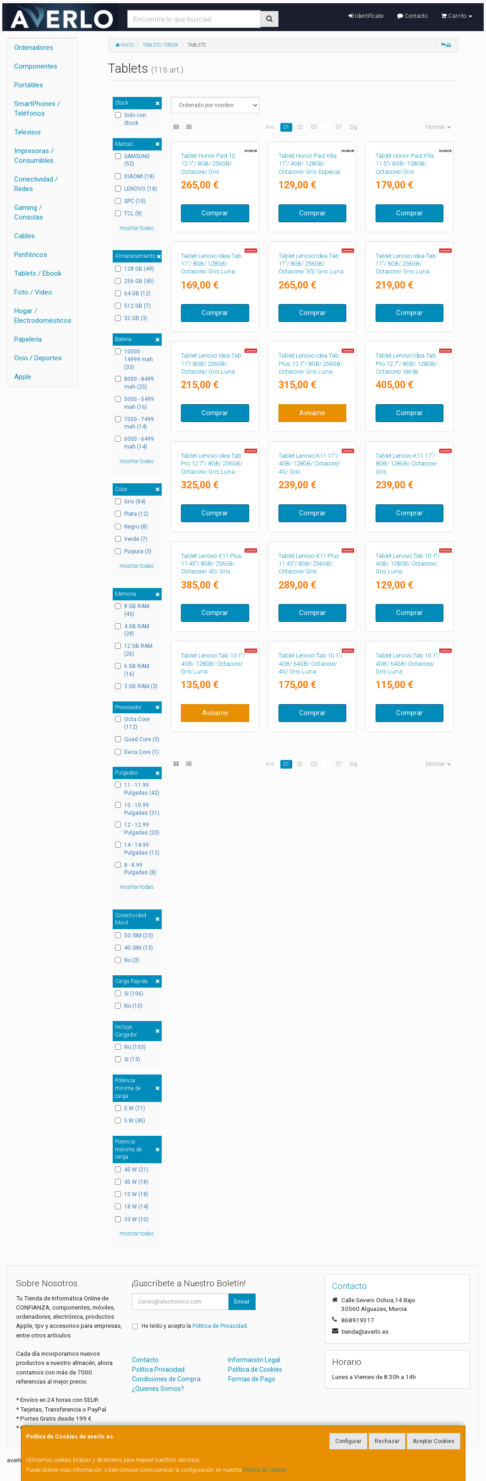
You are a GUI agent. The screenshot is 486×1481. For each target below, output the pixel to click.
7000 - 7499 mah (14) (134, 423)
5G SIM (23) (134, 935)
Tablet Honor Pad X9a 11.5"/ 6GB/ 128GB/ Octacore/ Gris (405, 229)
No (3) (127, 960)
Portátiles (28, 85)
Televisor (27, 132)
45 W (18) (131, 1182)
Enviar (242, 1302)
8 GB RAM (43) (132, 610)
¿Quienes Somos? (158, 1388)
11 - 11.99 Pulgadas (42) (137, 789)
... (326, 127)
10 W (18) (131, 1194)
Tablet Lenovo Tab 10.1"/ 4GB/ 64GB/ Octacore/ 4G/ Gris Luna (310, 1059)
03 (314, 127)
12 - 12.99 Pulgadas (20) (137, 829)
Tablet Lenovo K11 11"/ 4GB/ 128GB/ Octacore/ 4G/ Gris (309, 727)
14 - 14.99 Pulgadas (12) (137, 849)
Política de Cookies (265, 1470)
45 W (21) (131, 1169)
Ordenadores (33, 47)
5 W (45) (130, 1120)
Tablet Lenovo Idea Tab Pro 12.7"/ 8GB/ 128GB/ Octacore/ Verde (406, 561)
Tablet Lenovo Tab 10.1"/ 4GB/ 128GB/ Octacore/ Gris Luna (408, 893)
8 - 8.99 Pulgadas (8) (135, 869)
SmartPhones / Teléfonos (37, 109)
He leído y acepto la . (195, 1326)
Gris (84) (130, 501)
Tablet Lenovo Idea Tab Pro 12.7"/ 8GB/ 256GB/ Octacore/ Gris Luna (211, 727)
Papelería (28, 339)
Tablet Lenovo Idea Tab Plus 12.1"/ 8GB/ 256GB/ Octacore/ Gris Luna (310, 561)
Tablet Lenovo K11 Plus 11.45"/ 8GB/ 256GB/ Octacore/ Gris (308, 893)
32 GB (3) (131, 318)
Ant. (271, 127)
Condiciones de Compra (166, 1379)
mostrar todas (137, 228)
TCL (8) (128, 213)
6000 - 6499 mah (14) (134, 443)
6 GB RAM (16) (132, 670)
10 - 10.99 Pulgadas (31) (137, 809)
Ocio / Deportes (38, 358)
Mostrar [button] (438, 127)
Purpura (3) (133, 551)
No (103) (130, 1047)
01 (286, 127)
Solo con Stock (130, 119)
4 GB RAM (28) (132, 630)
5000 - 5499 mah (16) (134, 403)
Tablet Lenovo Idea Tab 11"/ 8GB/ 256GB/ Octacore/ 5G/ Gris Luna (311, 395)
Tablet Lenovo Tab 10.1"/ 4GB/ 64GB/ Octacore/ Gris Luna (408, 1059)
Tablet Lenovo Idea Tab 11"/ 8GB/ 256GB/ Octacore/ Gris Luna (406, 395)
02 (300, 127)
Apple (22, 377)
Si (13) (127, 1059)
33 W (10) (131, 1219)
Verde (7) (131, 539)
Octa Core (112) (132, 723)
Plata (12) (131, 514)
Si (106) (129, 993)
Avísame (312, 611)
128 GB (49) (134, 269)
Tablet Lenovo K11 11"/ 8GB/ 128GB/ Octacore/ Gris (406, 727)
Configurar (348, 1441)
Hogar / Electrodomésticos (42, 316)
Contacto (412, 15)
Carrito (456, 15)
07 (339, 127)
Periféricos (30, 255)
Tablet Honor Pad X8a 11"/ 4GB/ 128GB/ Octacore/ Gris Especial (309, 229)
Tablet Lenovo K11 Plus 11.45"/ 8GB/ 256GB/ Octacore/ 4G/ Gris (211, 893)
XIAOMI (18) (134, 176)
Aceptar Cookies (433, 1441)
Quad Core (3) (137, 739)
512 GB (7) (133, 306)
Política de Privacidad (219, 1326)
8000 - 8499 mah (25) (134, 383)
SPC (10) (130, 201)
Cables (24, 236)
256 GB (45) (134, 281)
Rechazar (387, 1441)
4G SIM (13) (134, 948)
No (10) (128, 1006)
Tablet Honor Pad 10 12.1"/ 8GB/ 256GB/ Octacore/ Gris (208, 229)
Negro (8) (131, 527)
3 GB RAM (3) (136, 686)
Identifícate (366, 15)
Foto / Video (33, 292)
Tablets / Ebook (37, 273)
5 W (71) (130, 1108)
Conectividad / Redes (36, 184)
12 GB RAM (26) (134, 650)
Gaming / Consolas (28, 212)
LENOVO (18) (136, 189)
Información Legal (254, 1359)
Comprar (215, 279)
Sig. (354, 127)
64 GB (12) (133, 293)
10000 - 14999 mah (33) (134, 359)
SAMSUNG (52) (132, 160)
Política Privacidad (158, 1369)
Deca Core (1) (137, 752)
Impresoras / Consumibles (34, 156)
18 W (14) (131, 1206)
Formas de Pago (251, 1379)
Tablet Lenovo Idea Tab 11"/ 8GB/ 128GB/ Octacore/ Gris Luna (211, 395)
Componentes (35, 66)
